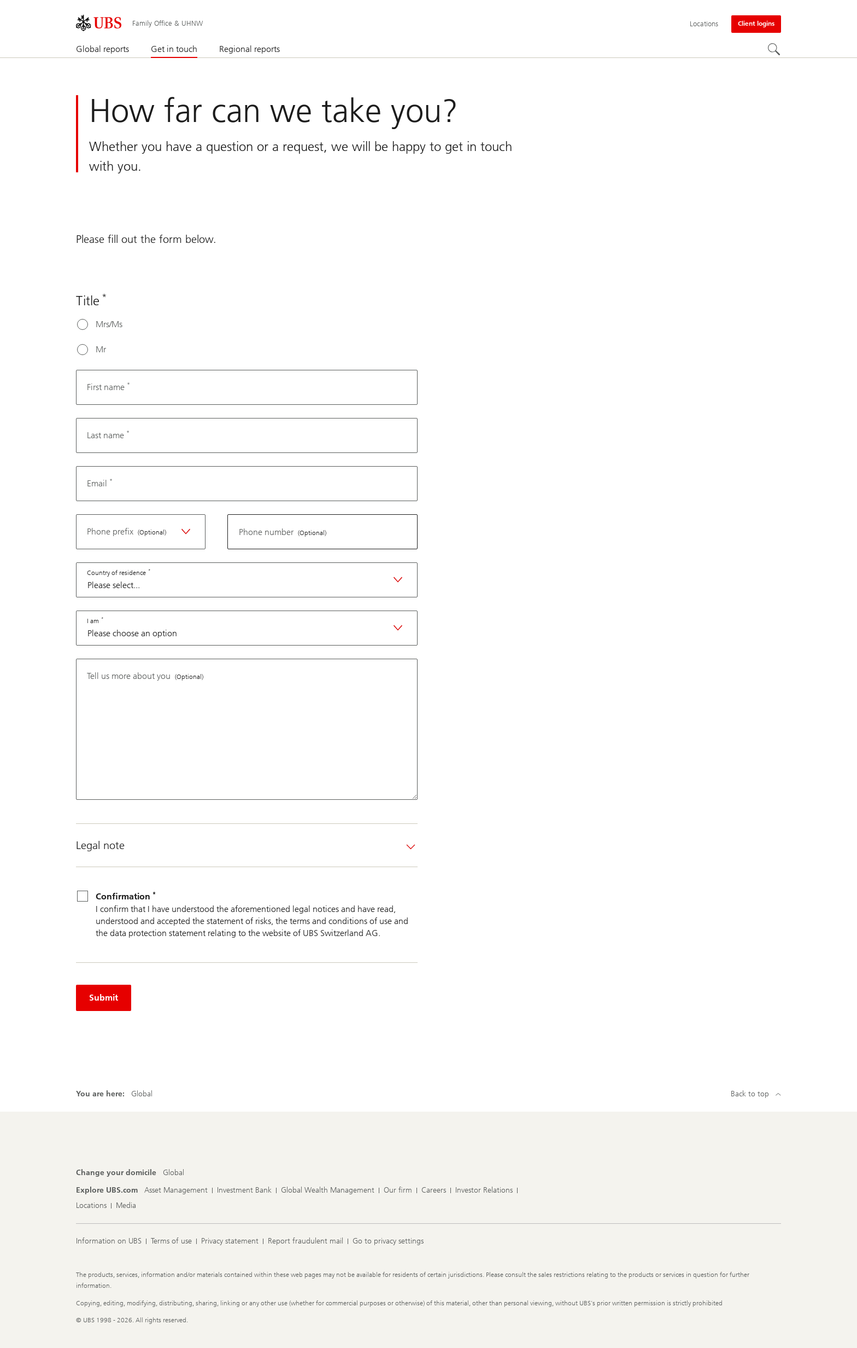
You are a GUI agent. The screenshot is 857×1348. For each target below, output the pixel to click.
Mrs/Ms (109, 324)
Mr (101, 349)
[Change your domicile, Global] (173, 1173)
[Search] (774, 49)
